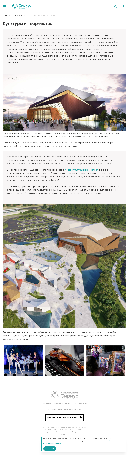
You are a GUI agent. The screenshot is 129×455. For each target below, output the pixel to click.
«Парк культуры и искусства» (81, 170)
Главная (7, 15)
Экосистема (21, 15)
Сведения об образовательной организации (64, 404)
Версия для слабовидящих (64, 418)
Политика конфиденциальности (64, 410)
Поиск (115, 6)
